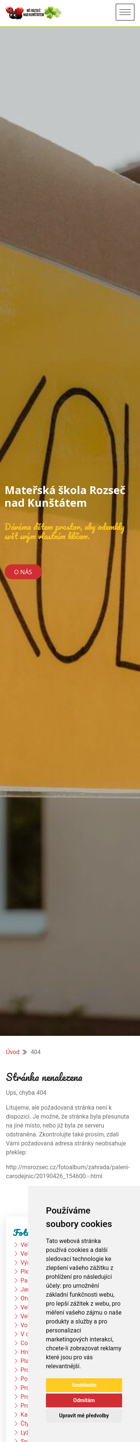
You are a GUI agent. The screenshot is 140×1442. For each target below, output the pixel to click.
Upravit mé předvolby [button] (84, 1416)
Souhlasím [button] (84, 1385)
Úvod (12, 1052)
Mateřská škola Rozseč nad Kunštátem (64, 496)
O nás (23, 571)
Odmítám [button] (84, 1400)
